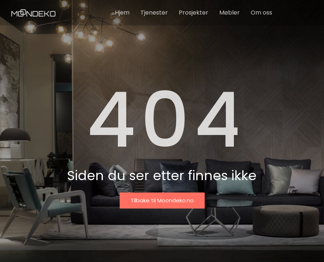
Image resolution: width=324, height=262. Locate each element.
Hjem (122, 12)
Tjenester (154, 12)
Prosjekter (193, 12)
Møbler (229, 12)
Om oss (261, 12)
